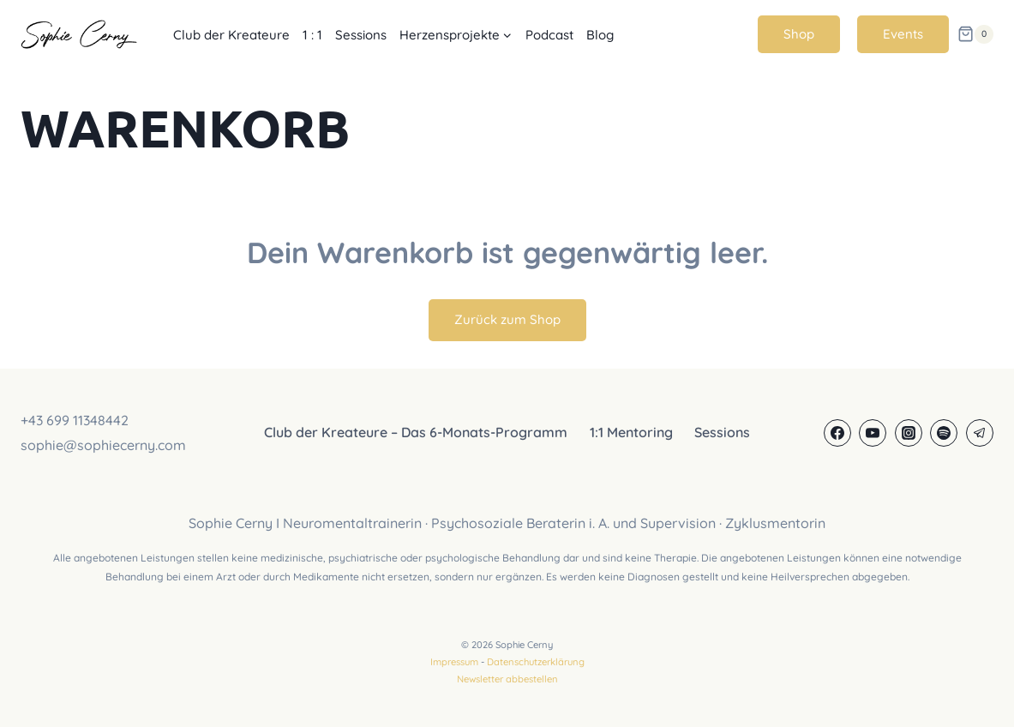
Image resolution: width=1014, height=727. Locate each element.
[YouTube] (872, 433)
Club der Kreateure (231, 35)
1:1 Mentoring (631, 432)
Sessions (361, 35)
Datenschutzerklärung (536, 662)
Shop (798, 34)
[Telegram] (979, 433)
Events (903, 34)
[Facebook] (837, 433)
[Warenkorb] (975, 34)
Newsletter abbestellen (507, 679)
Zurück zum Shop (507, 319)
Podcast (549, 35)
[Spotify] (943, 433)
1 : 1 (312, 35)
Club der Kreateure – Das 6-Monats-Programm (415, 432)
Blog (600, 35)
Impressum (454, 662)
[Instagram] (908, 433)
